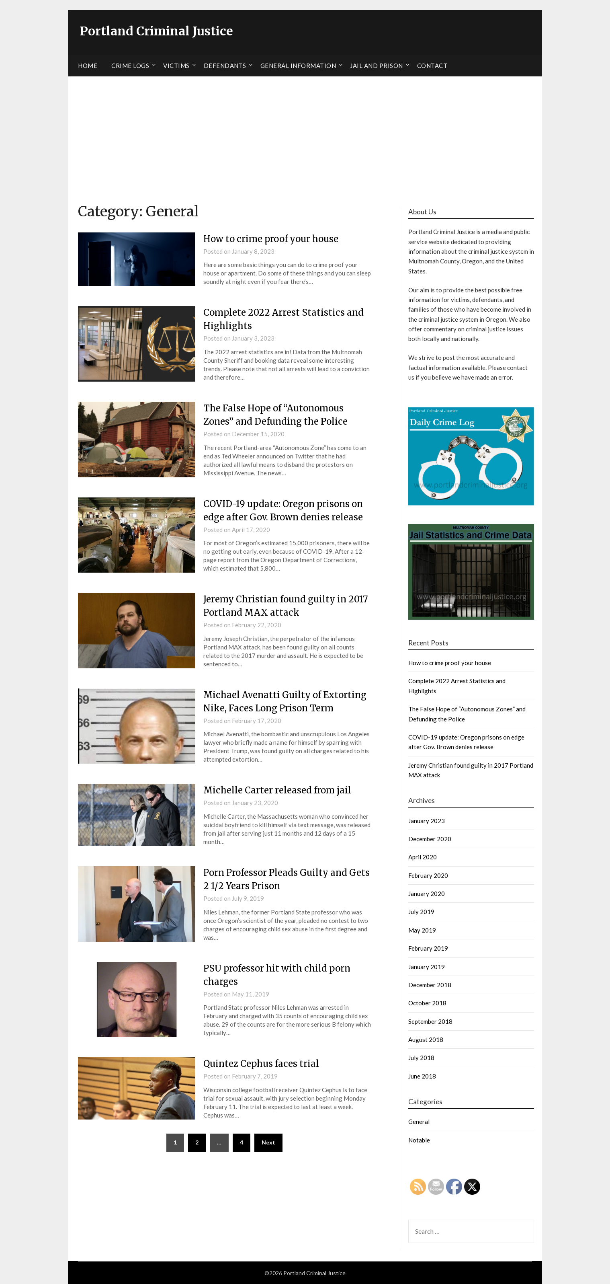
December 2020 (429, 838)
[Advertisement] (305, 136)
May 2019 (422, 929)
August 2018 (425, 1039)
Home (87, 65)
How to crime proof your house (270, 238)
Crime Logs (130, 65)
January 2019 (426, 966)
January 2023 (426, 820)
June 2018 (422, 1075)
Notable (419, 1139)
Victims (176, 65)
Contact (432, 65)
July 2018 (421, 1057)
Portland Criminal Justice (157, 31)
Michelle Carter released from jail (277, 790)
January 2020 (426, 893)
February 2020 (428, 875)
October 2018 (427, 1003)
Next (268, 1141)
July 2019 (421, 911)
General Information (298, 65)
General (419, 1121)
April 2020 (422, 857)
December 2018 (429, 984)
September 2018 (430, 1021)
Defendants (225, 65)
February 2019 (428, 947)
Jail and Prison (376, 65)
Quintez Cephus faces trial (261, 1063)
